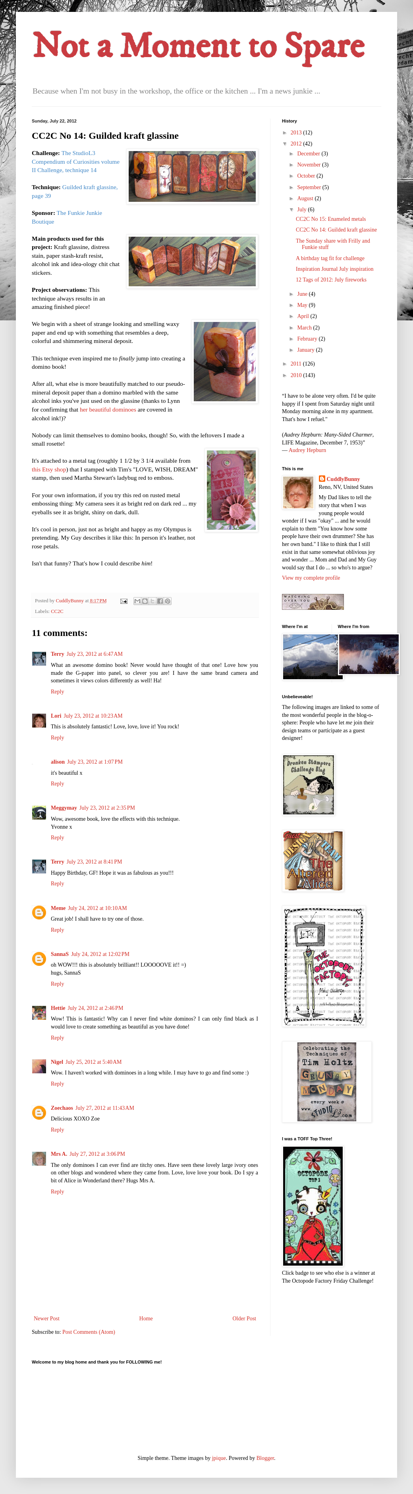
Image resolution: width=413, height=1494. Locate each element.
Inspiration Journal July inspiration (335, 269)
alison (58, 762)
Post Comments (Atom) (88, 1332)
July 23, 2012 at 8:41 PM (94, 862)
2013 (297, 133)
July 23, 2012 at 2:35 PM (107, 808)
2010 (297, 375)
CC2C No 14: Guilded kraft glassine (336, 230)
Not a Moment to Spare (198, 47)
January (306, 350)
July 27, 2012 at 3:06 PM (97, 1154)
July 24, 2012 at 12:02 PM (100, 954)
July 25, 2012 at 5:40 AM (94, 1062)
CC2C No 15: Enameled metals (331, 219)
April (303, 316)
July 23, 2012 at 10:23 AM (93, 716)
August (306, 198)
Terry (57, 654)
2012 (297, 144)
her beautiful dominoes (109, 409)
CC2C (57, 611)
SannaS (60, 954)
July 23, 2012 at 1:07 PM (95, 762)
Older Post (245, 1319)
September (309, 187)
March (305, 328)
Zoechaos (62, 1108)
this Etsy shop (49, 469)
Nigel (57, 1062)
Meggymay (64, 808)
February (307, 339)
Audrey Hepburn (307, 450)
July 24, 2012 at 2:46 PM (96, 1008)
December (309, 154)
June (303, 294)
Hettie (58, 1008)
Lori (56, 716)
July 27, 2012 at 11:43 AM (104, 1108)
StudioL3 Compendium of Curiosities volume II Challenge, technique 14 (76, 161)
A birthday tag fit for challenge (330, 258)
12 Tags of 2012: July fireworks (331, 280)
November (309, 165)
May (303, 305)
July (302, 210)
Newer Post (47, 1319)
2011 (297, 364)
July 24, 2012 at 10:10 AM (97, 908)
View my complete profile (311, 578)
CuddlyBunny (343, 479)
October (307, 176)
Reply (57, 692)
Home (146, 1319)
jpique (219, 1458)
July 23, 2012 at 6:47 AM (95, 654)
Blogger (265, 1458)
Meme (58, 908)
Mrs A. (59, 1154)
